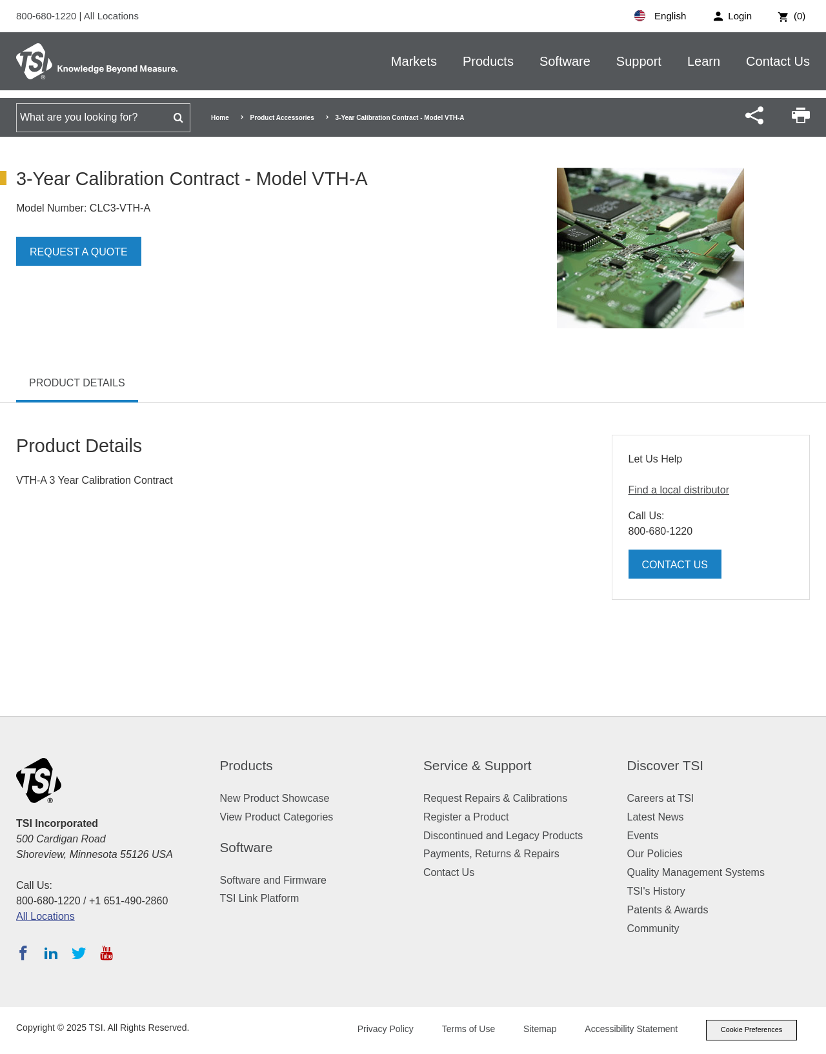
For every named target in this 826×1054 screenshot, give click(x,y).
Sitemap (537, 1029)
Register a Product (466, 816)
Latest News (655, 816)
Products (488, 61)
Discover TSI (665, 765)
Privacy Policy (382, 1029)
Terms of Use (465, 1029)
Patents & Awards (668, 909)
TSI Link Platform (259, 898)
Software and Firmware (273, 880)
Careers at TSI (660, 798)
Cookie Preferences (749, 1030)
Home (220, 117)
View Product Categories (277, 816)
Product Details (77, 382)
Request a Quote (79, 251)
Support (638, 61)
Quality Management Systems (696, 872)
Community (653, 928)
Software (564, 61)
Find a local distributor (679, 489)
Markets (414, 61)
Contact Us (778, 61)
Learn (703, 61)
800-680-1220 (47, 15)
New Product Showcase (275, 798)
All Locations (111, 15)
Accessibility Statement (628, 1029)
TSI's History (656, 891)
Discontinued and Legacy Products (503, 835)
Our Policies (655, 853)
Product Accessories (282, 117)
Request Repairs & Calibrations (495, 798)
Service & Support (477, 765)
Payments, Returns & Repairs (491, 853)
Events (643, 835)
